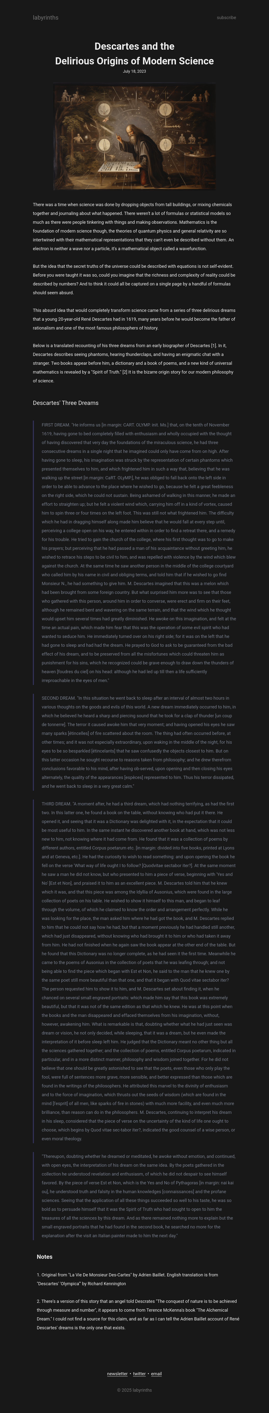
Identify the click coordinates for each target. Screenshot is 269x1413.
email (156, 1373)
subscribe (226, 17)
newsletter (117, 1373)
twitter (139, 1373)
